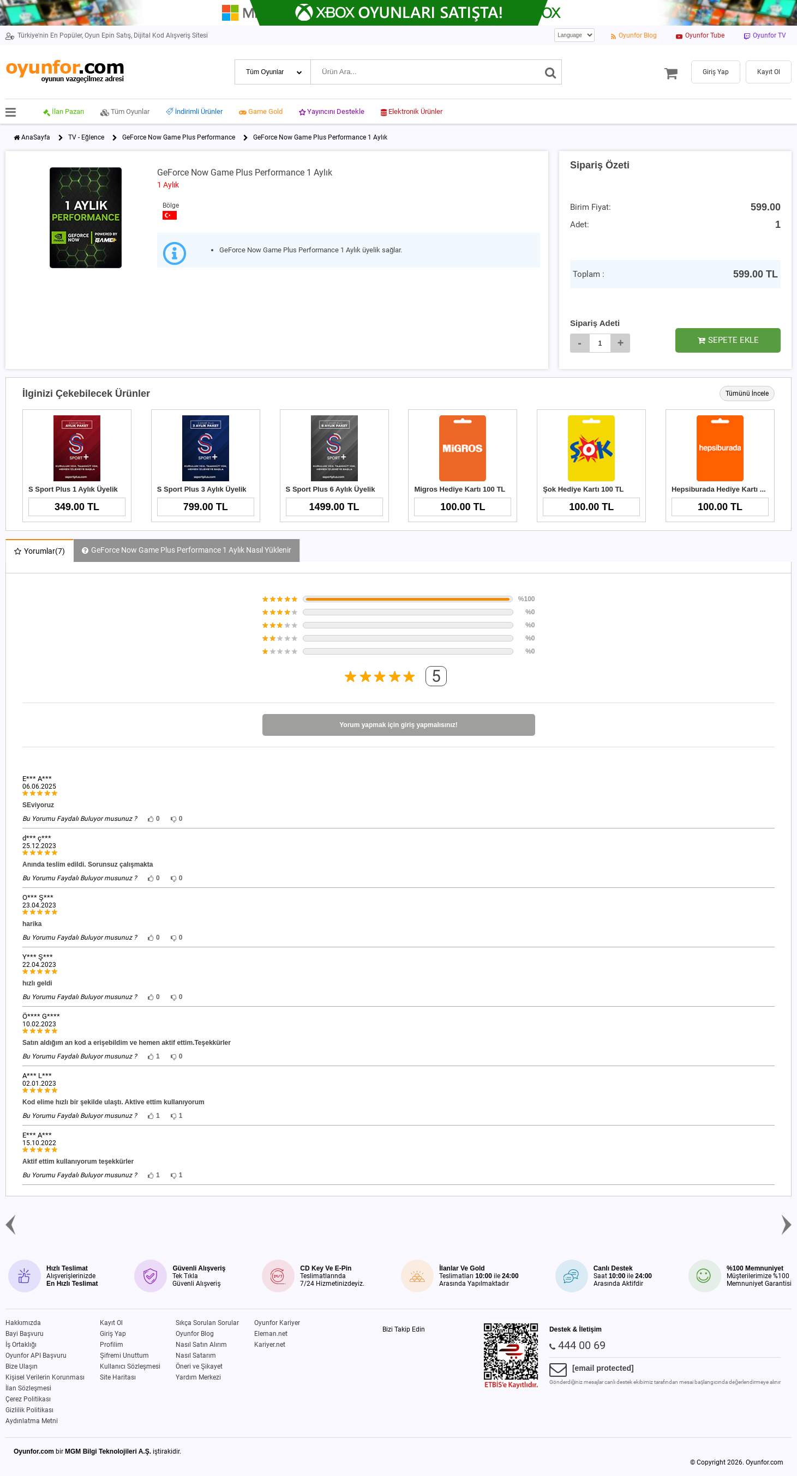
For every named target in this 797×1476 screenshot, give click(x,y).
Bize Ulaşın (21, 1366)
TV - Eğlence (86, 137)
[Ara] (551, 71)
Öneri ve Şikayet (199, 1366)
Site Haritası (118, 1377)
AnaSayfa (35, 137)
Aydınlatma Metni (31, 1421)
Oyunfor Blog (195, 1334)
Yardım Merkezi (198, 1377)
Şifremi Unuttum (124, 1355)
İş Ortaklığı (21, 1344)
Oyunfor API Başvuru (36, 1355)
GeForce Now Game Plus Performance (178, 137)
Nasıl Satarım (196, 1355)
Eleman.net (270, 1334)
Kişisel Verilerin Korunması (45, 1377)
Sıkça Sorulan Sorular (207, 1323)
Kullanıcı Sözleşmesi (130, 1366)
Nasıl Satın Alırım (201, 1344)
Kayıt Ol (111, 1323)
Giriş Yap (113, 1334)
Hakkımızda (23, 1323)
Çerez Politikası (28, 1399)
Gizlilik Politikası (29, 1410)
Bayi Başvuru (24, 1334)
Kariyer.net (269, 1344)
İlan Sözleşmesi (28, 1388)
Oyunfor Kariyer (277, 1323)
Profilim (111, 1344)
